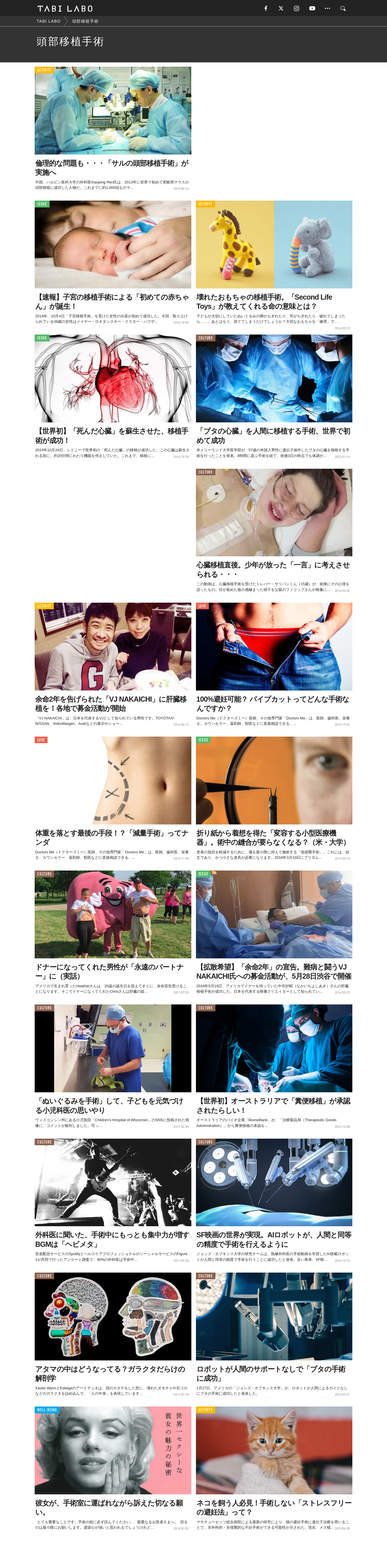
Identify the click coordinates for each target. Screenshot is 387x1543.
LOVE (202, 607)
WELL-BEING (47, 1411)
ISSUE (42, 205)
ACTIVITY (44, 71)
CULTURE (206, 339)
